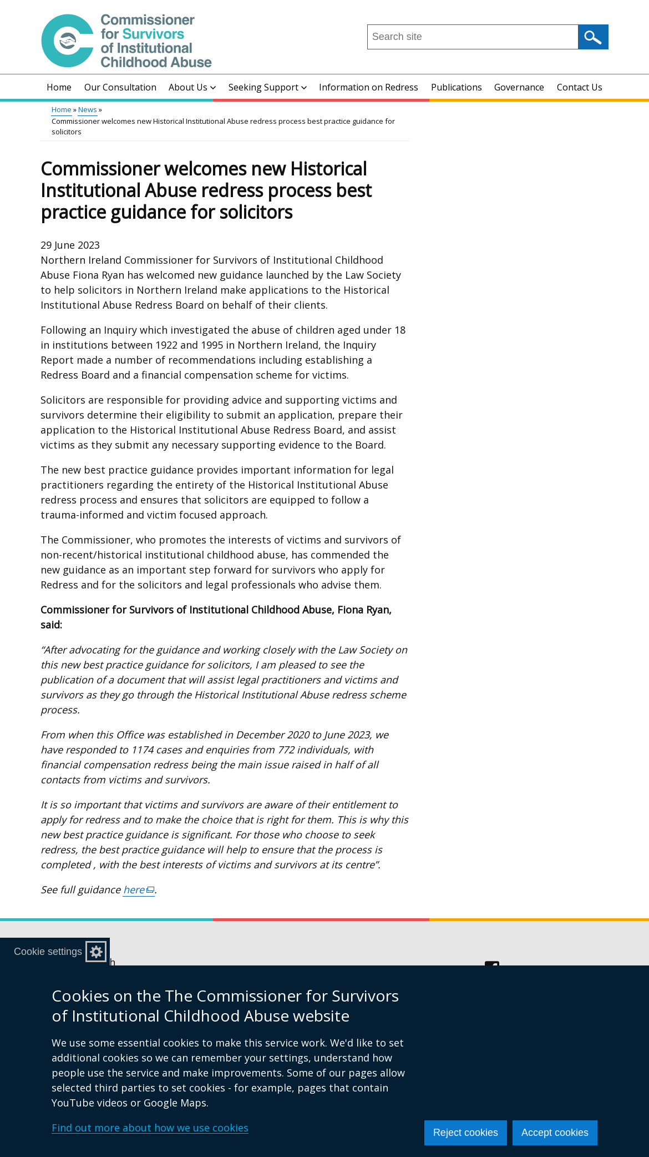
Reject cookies (465, 1132)
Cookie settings (48, 951)
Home (59, 87)
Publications (456, 87)
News (87, 109)
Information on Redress (368, 87)
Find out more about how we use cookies (150, 1127)
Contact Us (579, 87)
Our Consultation (120, 87)
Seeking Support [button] (268, 87)
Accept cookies (555, 1132)
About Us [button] (192, 87)
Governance (519, 87)
